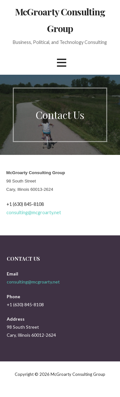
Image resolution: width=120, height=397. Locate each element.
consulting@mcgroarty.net (33, 212)
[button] (61, 62)
